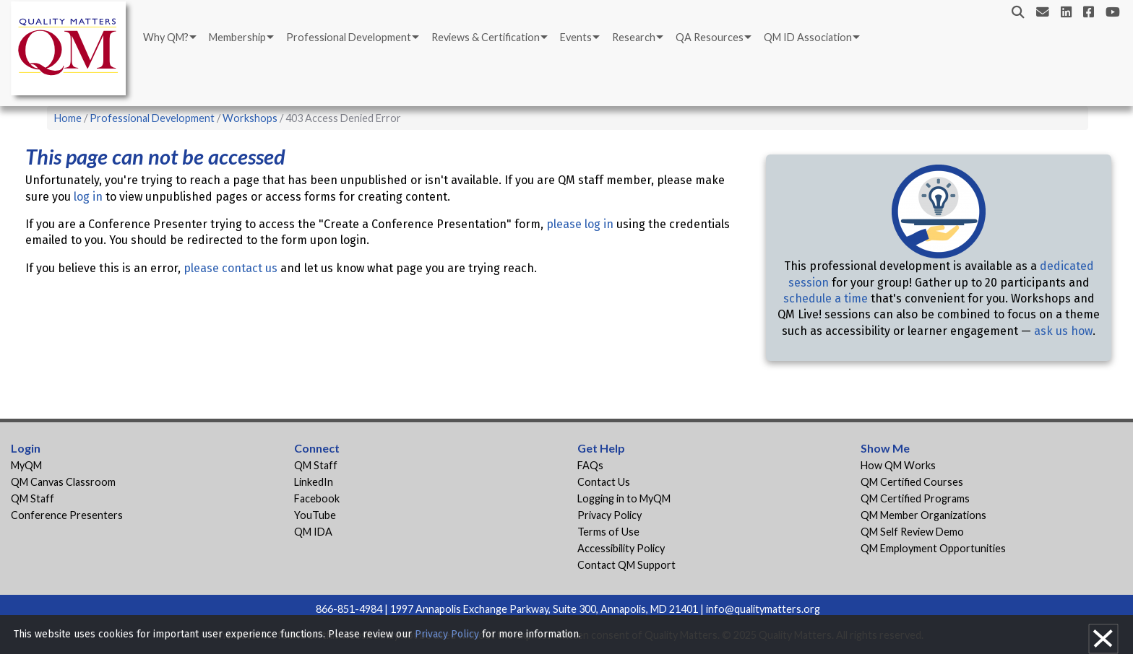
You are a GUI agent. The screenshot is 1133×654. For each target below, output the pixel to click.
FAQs (590, 465)
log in (88, 197)
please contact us (230, 268)
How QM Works (898, 465)
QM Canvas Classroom (63, 482)
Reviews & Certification (485, 37)
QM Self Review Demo (912, 532)
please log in (579, 224)
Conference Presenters (67, 515)
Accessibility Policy (621, 548)
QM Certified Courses (912, 482)
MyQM (26, 465)
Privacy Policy (609, 515)
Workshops (250, 118)
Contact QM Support (626, 565)
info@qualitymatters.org (763, 609)
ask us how (1063, 331)
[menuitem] (168, 37)
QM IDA (313, 532)
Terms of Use (608, 532)
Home (68, 118)
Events (576, 37)
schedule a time (825, 298)
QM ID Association (808, 37)
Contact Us (603, 482)
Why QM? (166, 37)
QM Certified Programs (915, 498)
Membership (237, 37)
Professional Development (348, 37)
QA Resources (710, 37)
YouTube (315, 515)
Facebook (317, 498)
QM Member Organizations (923, 515)
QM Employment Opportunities (933, 548)
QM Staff (32, 498)
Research (633, 37)
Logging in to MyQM (624, 498)
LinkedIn (313, 482)
